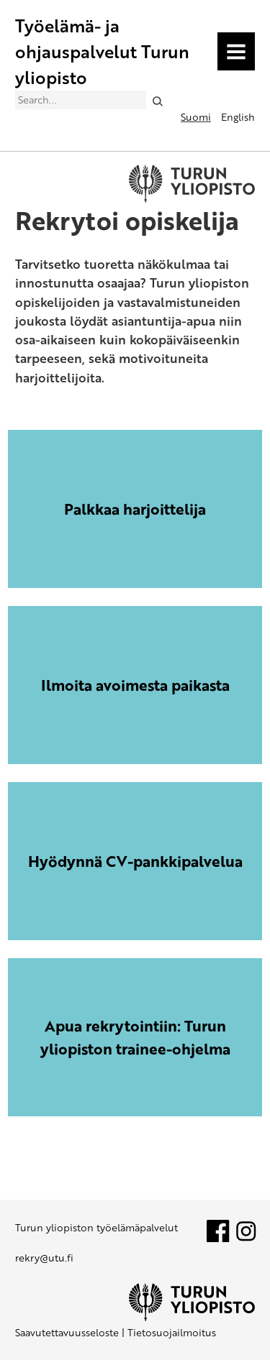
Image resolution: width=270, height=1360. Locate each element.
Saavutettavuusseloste (67, 1332)
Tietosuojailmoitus (171, 1332)
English (238, 116)
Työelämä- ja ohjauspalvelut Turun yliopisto (102, 51)
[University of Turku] (192, 1317)
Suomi (196, 116)
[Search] (157, 100)
